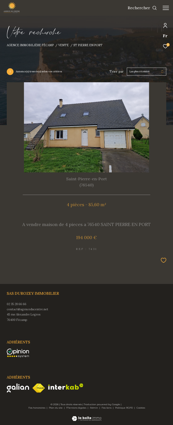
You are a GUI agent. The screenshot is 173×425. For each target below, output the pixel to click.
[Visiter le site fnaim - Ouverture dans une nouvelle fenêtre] (38, 388)
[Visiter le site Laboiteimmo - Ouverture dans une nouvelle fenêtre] (86, 415)
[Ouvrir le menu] (166, 8)
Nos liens (107, 407)
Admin (94, 407)
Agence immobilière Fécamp (30, 45)
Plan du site (56, 407)
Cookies (141, 408)
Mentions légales (76, 407)
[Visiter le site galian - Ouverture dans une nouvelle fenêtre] (18, 388)
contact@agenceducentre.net (27, 309)
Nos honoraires (37, 407)
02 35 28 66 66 (16, 304)
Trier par (116, 71)
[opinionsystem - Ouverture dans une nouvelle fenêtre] (18, 353)
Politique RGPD (124, 407)
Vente (63, 45)
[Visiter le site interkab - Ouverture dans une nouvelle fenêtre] (65, 387)
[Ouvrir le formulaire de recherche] (142, 8)
